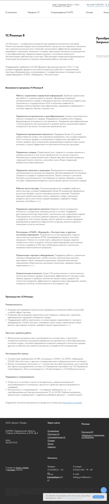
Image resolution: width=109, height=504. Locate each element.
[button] (87, 432)
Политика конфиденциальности (72, 498)
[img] (17, 5)
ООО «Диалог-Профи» (16, 423)
